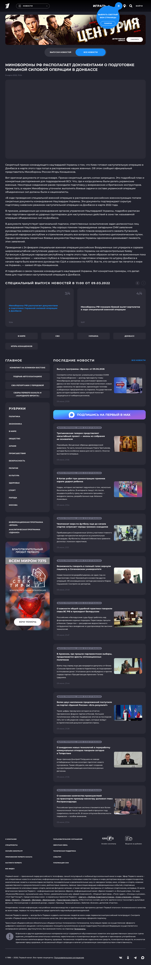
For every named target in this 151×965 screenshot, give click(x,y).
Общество (14, 438)
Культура (14, 475)
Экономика (15, 424)
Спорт (12, 490)
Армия (12, 446)
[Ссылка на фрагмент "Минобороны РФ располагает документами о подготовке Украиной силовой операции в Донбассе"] (39, 307)
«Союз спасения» (123, 897)
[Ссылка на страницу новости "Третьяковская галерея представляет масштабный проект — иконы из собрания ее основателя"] (99, 444)
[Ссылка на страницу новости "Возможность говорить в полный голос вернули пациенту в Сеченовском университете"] (99, 575)
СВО (57, 336)
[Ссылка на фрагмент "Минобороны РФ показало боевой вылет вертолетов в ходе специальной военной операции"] (111, 307)
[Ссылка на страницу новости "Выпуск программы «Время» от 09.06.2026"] (99, 385)
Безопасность (17, 461)
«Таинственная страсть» (67, 900)
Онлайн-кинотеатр (14, 851)
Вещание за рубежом (133, 840)
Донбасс (129, 336)
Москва (13, 505)
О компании (11, 839)
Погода (13, 498)
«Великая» (36, 900)
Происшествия (17, 453)
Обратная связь (60, 845)
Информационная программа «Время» (26, 523)
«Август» (82, 897)
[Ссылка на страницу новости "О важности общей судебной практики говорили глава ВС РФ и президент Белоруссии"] (99, 619)
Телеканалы (80, 929)
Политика (14, 416)
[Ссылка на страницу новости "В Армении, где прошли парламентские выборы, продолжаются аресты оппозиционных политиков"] (99, 666)
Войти (139, 6)
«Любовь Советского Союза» (100, 897)
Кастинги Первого (13, 863)
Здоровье (14, 483)
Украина (93, 336)
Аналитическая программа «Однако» (24, 531)
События (57, 857)
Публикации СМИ (61, 863)
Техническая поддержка (64, 851)
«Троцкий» (26, 900)
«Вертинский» (48, 900)
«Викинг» (16, 900)
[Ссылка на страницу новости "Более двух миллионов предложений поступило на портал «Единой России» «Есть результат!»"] (99, 712)
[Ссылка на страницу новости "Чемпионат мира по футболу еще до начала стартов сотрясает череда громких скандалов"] (99, 533)
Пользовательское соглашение (67, 839)
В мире (21, 336)
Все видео (9, 869)
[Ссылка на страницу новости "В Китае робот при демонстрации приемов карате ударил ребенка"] (99, 489)
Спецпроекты (11, 845)
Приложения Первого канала (18, 857)
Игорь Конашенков (21, 346)
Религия (13, 468)
